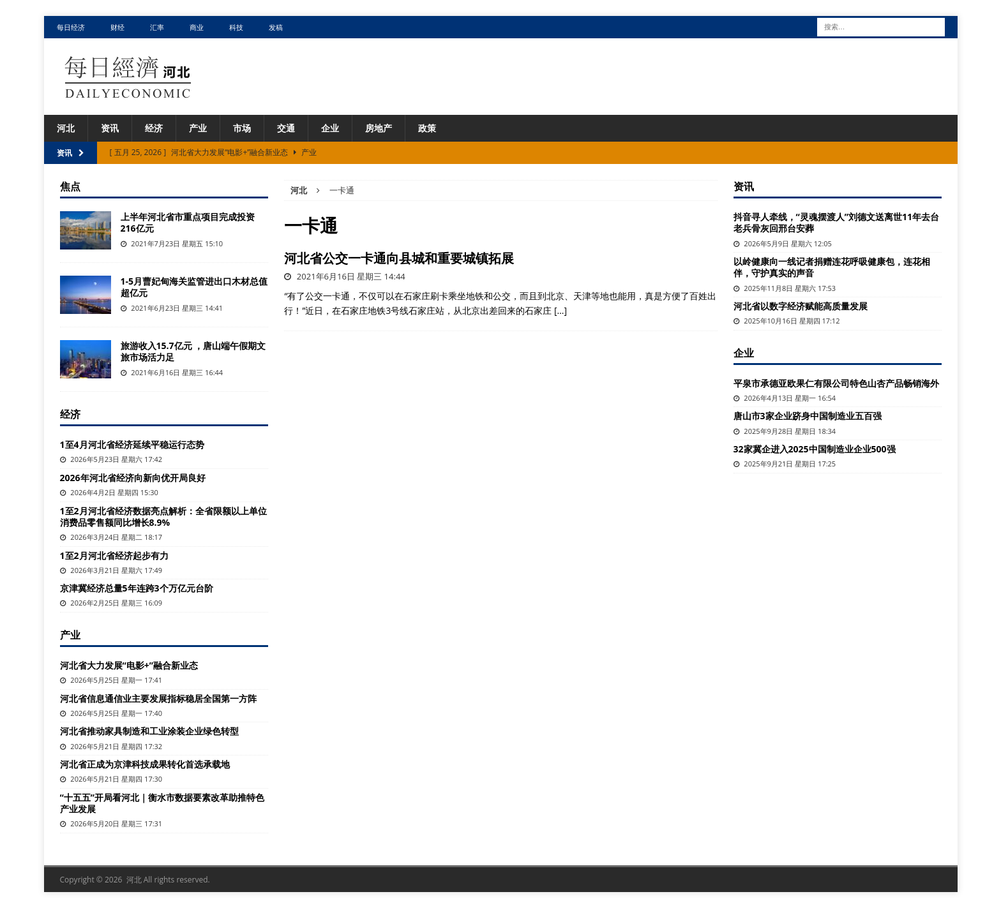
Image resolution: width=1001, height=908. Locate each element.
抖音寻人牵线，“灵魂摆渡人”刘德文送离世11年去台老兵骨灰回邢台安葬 (836, 222)
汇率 (157, 27)
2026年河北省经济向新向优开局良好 (133, 478)
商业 (197, 27)
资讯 (110, 128)
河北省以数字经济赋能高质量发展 (801, 306)
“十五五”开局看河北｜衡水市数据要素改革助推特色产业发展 (162, 803)
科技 (236, 27)
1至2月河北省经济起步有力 (114, 555)
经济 (154, 128)
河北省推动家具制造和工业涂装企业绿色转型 (149, 731)
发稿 (276, 27)
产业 (198, 128)
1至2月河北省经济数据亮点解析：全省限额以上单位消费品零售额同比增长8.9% (163, 516)
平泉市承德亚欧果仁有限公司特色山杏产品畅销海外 (836, 383)
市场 (242, 128)
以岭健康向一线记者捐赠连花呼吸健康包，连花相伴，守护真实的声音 (832, 267)
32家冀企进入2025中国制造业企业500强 (815, 449)
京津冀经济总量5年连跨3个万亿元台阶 (136, 588)
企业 (330, 128)
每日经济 (71, 27)
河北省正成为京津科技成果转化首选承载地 (145, 764)
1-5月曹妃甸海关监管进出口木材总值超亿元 (194, 287)
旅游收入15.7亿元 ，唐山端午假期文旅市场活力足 (193, 351)
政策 (427, 128)
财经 (117, 27)
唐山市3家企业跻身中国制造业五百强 (808, 416)
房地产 (378, 128)
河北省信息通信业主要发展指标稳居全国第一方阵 (158, 698)
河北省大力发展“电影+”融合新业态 (129, 665)
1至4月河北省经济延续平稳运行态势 (132, 444)
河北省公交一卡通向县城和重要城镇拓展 (399, 258)
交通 (286, 128)
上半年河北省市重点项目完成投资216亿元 (188, 222)
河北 (66, 128)
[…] (560, 310)
